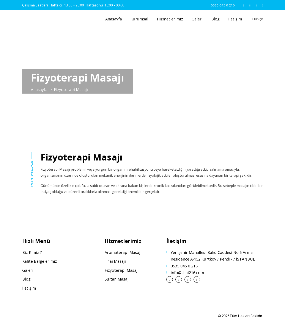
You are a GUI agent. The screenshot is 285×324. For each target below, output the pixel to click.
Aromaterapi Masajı (123, 252)
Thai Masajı (115, 261)
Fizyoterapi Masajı (122, 270)
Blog (215, 19)
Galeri (197, 19)
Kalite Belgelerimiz (39, 261)
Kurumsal (139, 19)
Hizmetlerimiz (170, 19)
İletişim (235, 19)
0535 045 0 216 (223, 5)
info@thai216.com (187, 272)
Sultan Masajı (117, 279)
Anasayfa (113, 19)
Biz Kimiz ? (32, 252)
